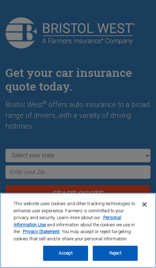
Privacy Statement (41, 231)
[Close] (144, 204)
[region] (78, 230)
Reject (115, 253)
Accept (66, 253)
